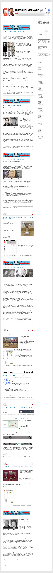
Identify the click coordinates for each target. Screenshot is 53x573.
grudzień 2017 (40, 90)
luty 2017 (39, 102)
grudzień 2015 (40, 118)
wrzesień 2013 (40, 136)
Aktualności (9, 5)
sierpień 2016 (40, 109)
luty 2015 (39, 130)
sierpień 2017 (40, 95)
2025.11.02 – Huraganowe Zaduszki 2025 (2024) (15, 31)
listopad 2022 (40, 64)
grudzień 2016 (40, 104)
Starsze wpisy (5, 565)
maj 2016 (39, 112)
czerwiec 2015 (40, 125)
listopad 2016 (40, 105)
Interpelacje (15, 5)
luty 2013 (39, 138)
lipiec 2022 (39, 66)
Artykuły (27, 5)
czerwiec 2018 (40, 83)
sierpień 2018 (40, 81)
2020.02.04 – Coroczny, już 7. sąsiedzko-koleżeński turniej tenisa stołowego (17, 467)
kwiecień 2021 (40, 68)
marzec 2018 (39, 87)
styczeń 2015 (39, 131)
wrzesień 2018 (40, 80)
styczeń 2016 (39, 117)
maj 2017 (39, 98)
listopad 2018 (40, 77)
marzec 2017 (39, 101)
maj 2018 (39, 84)
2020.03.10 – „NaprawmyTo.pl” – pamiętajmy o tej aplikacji (18, 407)
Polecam (42, 5)
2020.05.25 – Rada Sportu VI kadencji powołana (15, 375)
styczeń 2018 (39, 89)
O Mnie (4, 5)
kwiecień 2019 (40, 75)
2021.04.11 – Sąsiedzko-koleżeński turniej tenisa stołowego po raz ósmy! (18, 333)
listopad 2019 (40, 73)
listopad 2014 (40, 133)
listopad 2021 (40, 67)
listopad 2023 (40, 63)
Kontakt (32, 5)
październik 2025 (40, 62)
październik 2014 (40, 135)
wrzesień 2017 (40, 94)
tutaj (16, 418)
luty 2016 (39, 116)
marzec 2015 (39, 129)
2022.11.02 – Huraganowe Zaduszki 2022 (13, 159)
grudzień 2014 (40, 132)
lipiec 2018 (39, 82)
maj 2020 (39, 69)
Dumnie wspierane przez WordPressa (8, 568)
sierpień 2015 (40, 123)
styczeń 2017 (39, 103)
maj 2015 (39, 126)
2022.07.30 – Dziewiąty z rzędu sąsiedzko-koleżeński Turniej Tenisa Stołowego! (18, 218)
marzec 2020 (39, 70)
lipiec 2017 (39, 96)
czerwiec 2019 (40, 74)
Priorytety (37, 5)
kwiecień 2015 (40, 128)
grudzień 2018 (40, 76)
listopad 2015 (40, 119)
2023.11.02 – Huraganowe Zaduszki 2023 (13, 105)
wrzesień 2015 (40, 122)
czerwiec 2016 (40, 111)
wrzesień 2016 (40, 108)
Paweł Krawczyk (17, 93)
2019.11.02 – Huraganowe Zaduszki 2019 (13, 517)
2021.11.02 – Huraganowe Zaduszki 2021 (13, 267)
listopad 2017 (40, 91)
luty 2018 (39, 88)
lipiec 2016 (39, 110)
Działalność (22, 5)
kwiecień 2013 (40, 137)
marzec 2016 (39, 115)
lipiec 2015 (39, 124)
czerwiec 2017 (40, 97)
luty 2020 (39, 71)
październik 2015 (40, 121)
